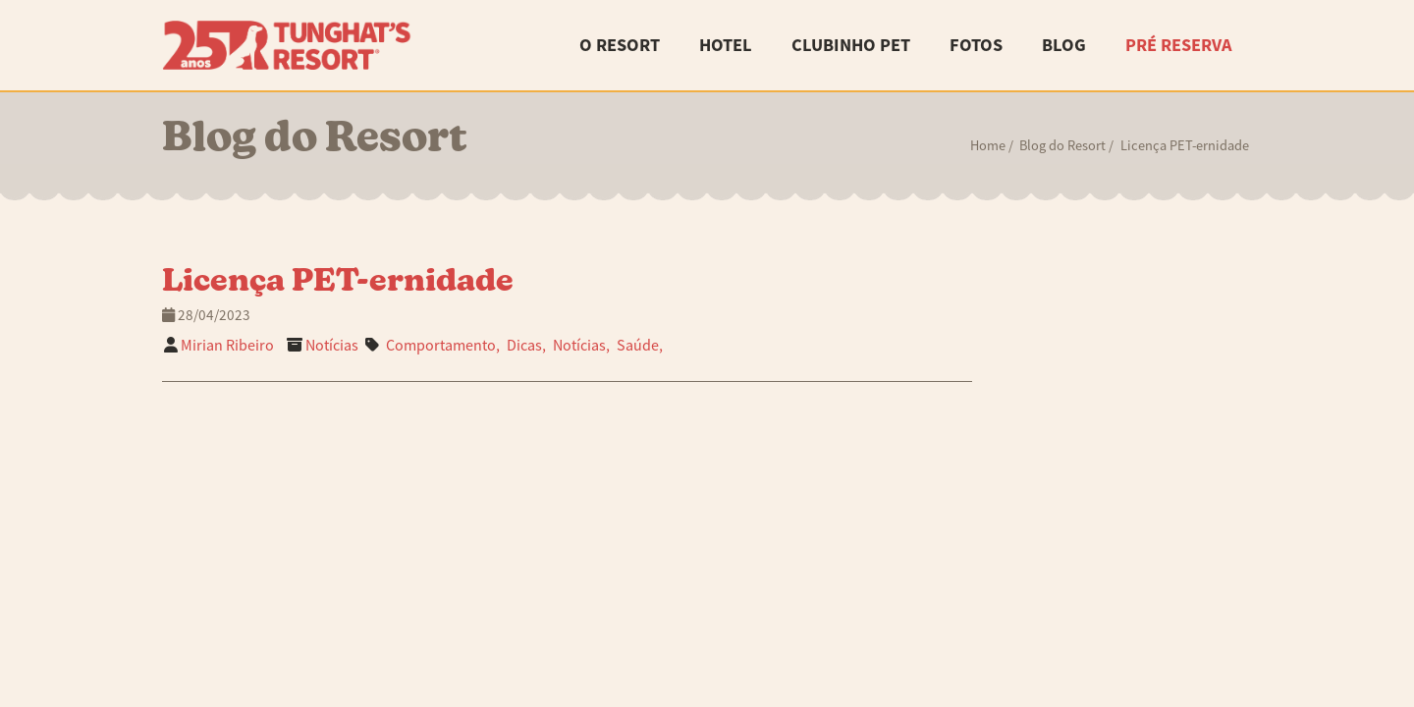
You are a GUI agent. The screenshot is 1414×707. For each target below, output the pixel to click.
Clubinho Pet (850, 44)
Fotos (976, 44)
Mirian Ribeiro (227, 345)
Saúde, (640, 345)
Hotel (725, 44)
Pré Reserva (1178, 44)
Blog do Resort (1062, 145)
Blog (1064, 44)
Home (988, 145)
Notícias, (581, 345)
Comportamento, (443, 345)
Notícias (331, 345)
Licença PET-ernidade (338, 283)
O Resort (619, 44)
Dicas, (526, 345)
